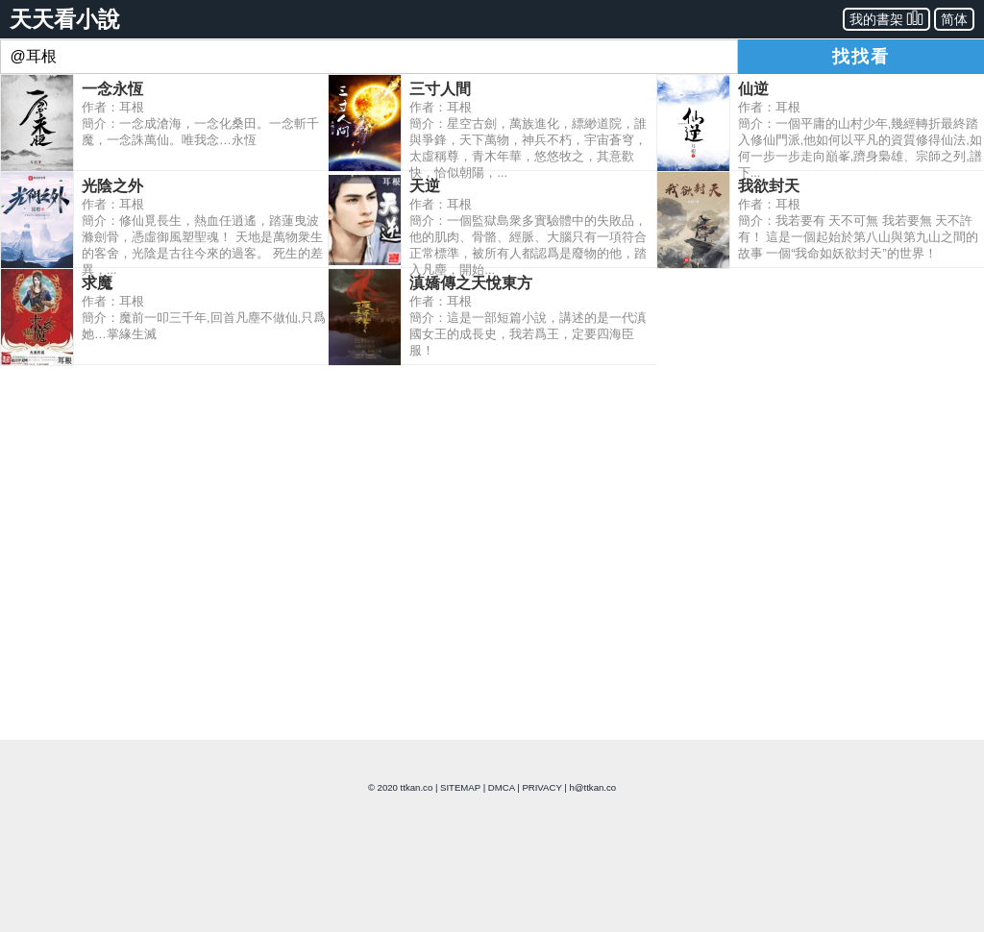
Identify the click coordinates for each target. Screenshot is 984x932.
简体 (954, 19)
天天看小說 (65, 19)
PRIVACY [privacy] (541, 787)
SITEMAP (460, 787)
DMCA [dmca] (501, 787)
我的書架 (886, 18)
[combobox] (369, 56)
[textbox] (369, 56)
